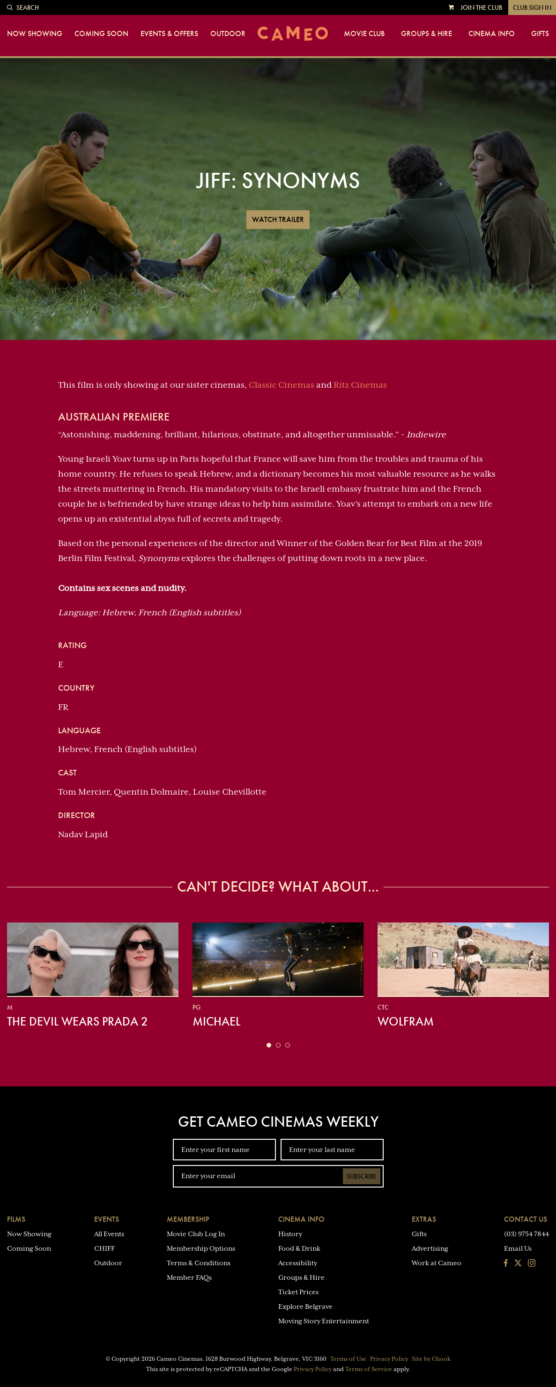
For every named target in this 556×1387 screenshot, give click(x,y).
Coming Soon (101, 33)
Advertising (430, 1248)
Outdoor (227, 33)
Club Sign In (532, 7)
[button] (269, 1045)
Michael (216, 1021)
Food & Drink (299, 1248)
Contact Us (525, 1219)
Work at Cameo (436, 1263)
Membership (188, 1219)
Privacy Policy (389, 1359)
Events (106, 1219)
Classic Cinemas (281, 385)
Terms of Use (348, 1359)
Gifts (540, 33)
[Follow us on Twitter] (518, 1264)
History (290, 1234)
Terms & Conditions (198, 1263)
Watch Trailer (278, 219)
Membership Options (201, 1248)
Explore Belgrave (305, 1306)
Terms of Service (368, 1369)
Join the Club (481, 7)
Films (16, 1219)
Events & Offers (169, 33)
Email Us (518, 1248)
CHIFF (104, 1248)
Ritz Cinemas (360, 385)
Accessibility (297, 1263)
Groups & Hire (426, 33)
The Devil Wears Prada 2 (77, 1021)
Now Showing (34, 33)
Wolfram (406, 1021)
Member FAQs (189, 1277)
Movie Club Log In (196, 1234)
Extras (424, 1219)
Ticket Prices (298, 1292)
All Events (109, 1234)
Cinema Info (491, 33)
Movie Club (364, 33)
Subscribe (362, 1176)
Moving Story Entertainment (323, 1321)
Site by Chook (431, 1359)
